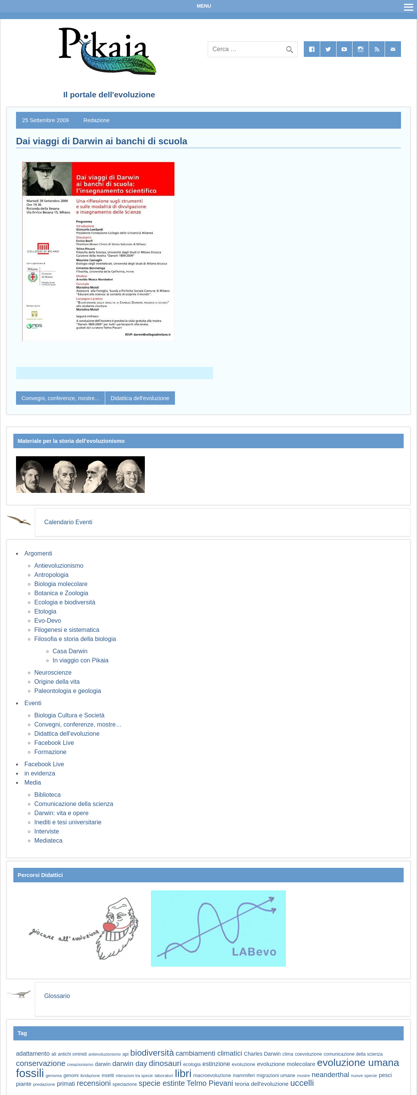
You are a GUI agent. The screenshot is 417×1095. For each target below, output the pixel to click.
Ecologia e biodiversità (64, 602)
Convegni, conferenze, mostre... (60, 398)
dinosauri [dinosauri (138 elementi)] (165, 1063)
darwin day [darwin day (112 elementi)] (129, 1063)
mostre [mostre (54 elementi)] (303, 1075)
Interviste (46, 831)
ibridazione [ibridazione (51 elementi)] (90, 1075)
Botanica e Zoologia (61, 593)
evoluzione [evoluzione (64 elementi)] (243, 1064)
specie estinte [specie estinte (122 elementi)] (162, 1083)
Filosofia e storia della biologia (75, 639)
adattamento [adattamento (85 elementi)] (33, 1053)
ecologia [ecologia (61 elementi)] (191, 1064)
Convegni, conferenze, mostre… (78, 724)
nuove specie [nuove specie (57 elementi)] (364, 1075)
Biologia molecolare (61, 584)
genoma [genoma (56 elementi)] (54, 1075)
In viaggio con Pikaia (81, 660)
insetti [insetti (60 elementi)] (108, 1075)
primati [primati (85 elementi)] (66, 1083)
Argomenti (38, 553)
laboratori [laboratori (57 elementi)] (164, 1075)
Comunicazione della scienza (73, 804)
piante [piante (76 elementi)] (24, 1084)
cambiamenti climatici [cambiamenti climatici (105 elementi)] (209, 1053)
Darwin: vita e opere (61, 813)
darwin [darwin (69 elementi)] (103, 1064)
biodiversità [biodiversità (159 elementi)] (152, 1053)
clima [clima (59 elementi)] (287, 1054)
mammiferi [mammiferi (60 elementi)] (244, 1075)
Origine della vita (57, 681)
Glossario (57, 996)
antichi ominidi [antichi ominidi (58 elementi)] (72, 1054)
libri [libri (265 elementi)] (183, 1073)
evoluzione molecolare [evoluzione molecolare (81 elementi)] (286, 1064)
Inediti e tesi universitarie (67, 822)
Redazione (96, 120)
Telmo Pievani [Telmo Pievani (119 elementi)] (210, 1083)
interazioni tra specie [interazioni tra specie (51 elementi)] (134, 1075)
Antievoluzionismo (58, 565)
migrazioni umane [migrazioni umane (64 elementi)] (276, 1075)
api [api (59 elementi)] (125, 1054)
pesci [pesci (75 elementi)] (385, 1075)
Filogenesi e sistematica (66, 630)
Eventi (32, 703)
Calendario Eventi (68, 522)
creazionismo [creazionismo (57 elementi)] (80, 1064)
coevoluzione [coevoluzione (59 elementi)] (308, 1054)
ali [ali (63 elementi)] (53, 1054)
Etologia (45, 611)
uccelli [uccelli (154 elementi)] (302, 1083)
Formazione (50, 752)
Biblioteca (47, 794)
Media (32, 782)
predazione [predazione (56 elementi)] (44, 1084)
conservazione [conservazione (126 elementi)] (41, 1063)
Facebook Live (54, 743)
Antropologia (51, 575)
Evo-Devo (47, 620)
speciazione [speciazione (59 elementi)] (124, 1084)
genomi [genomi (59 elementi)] (71, 1075)
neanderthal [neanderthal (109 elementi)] (330, 1075)
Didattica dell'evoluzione (140, 398)
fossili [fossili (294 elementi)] (30, 1073)
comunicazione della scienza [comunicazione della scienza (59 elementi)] (353, 1054)
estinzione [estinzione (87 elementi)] (216, 1063)
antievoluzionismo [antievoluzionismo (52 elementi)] (104, 1054)
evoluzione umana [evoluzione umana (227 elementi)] (358, 1062)
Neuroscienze (53, 672)
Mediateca (48, 840)
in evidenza (39, 773)
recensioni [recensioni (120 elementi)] (94, 1083)
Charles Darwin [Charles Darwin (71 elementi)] (262, 1054)
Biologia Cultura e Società (69, 715)
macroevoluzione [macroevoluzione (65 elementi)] (212, 1075)
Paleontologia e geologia (67, 691)
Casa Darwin (70, 651)
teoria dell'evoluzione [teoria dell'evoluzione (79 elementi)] (262, 1083)
